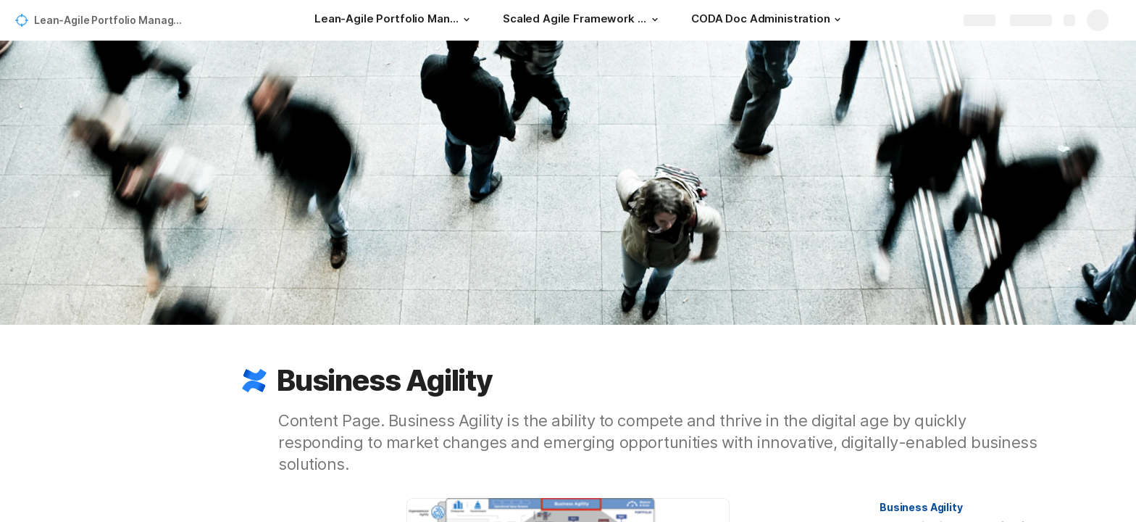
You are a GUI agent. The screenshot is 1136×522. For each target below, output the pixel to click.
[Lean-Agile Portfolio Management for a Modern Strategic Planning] (394, 20)
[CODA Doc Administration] (768, 20)
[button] (466, 19)
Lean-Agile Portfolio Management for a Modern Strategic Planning (111, 20)
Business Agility (921, 507)
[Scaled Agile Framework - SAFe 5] (582, 20)
